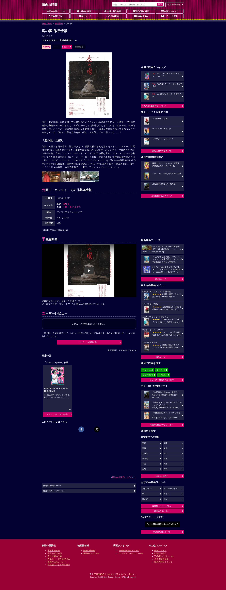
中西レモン (68, 206)
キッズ (166, 494)
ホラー (166, 499)
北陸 (165, 459)
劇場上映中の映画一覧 (161, 151)
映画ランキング (169, 11)
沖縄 (165, 469)
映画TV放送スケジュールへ (161, 425)
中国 (144, 464)
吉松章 (77, 206)
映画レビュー (161, 357)
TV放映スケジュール (163, 556)
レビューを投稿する (88, 342)
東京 (144, 443)
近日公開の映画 (141, 11)
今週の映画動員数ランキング (154, 106)
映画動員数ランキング (129, 550)
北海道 (145, 454)
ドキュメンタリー (50, 40)
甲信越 (145, 459)
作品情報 (59, 23)
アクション (146, 489)
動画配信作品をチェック (161, 196)
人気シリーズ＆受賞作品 (59, 559)
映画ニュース (84, 16)
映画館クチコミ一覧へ (161, 506)
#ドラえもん (147, 370)
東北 (165, 454)
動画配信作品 (141, 16)
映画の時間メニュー (56, 11)
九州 (144, 469)
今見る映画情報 (161, 559)
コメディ (146, 499)
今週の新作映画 (112, 11)
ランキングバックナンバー (131, 553)
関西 (144, 448)
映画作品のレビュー (57, 562)
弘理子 (66, 203)
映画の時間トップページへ (54, 491)
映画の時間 (47, 23)
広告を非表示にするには (123, 477)
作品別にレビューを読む (59, 564)
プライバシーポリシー (126, 574)
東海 (165, 448)
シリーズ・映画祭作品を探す (162, 380)
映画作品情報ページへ (52, 486)
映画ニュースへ (161, 279)
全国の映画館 (89, 550)
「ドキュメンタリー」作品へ (57, 414)
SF (143, 494)
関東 (165, 443)
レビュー (66, 47)
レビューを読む (169, 16)
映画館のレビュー (91, 553)
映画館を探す (55, 16)
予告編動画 (113, 16)
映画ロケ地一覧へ (161, 511)
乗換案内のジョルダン (104, 574)
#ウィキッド (160, 370)
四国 (165, 464)
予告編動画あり (66, 40)
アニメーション (170, 489)
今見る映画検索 (174, 4)
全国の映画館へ (161, 476)
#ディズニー (162, 375)
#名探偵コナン (148, 375)
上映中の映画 (84, 11)
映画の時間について (161, 532)
